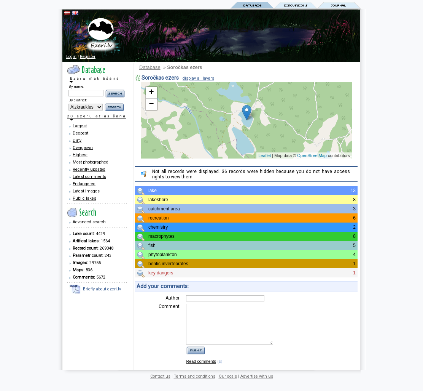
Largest (80, 125)
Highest (80, 154)
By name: (76, 86)
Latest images (86, 191)
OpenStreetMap (312, 155)
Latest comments (89, 176)
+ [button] (151, 92)
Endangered (84, 183)
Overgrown (83, 147)
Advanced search (89, 222)
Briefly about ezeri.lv (102, 289)
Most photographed (90, 162)
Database (150, 67)
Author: (173, 298)
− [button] (151, 104)
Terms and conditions (194, 384)
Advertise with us (256, 384)
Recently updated (89, 169)
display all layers (198, 78)
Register (87, 56)
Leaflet (264, 155)
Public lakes (84, 198)
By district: (77, 100)
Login (71, 56)
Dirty (77, 140)
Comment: (170, 306)
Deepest (80, 133)
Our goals (228, 384)
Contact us (160, 384)
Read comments (201, 369)
